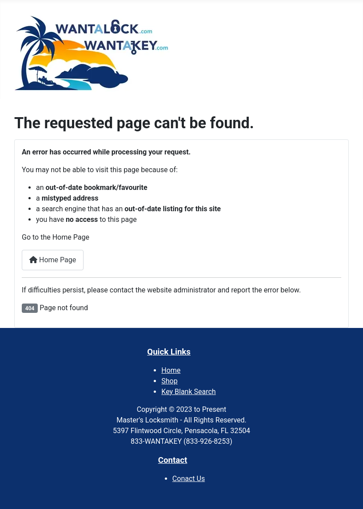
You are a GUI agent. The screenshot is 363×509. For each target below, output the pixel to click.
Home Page (52, 260)
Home (170, 370)
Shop (169, 381)
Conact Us (188, 478)
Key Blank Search (188, 391)
